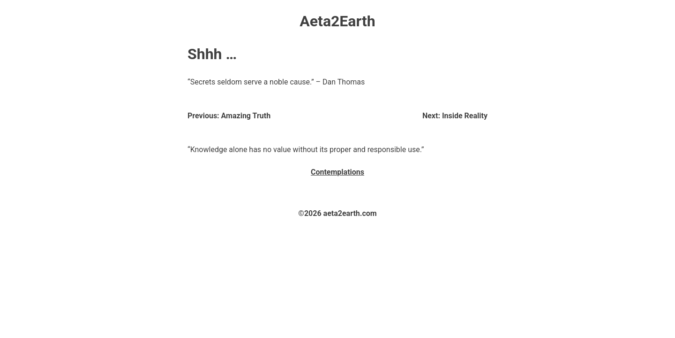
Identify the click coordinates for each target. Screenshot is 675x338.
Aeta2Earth (337, 21)
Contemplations (337, 172)
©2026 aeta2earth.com (337, 213)
